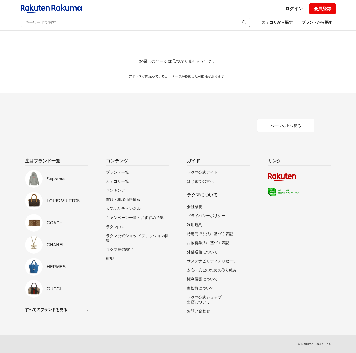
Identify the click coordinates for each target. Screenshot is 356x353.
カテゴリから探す (277, 22)
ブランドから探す (317, 22)
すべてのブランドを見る (46, 309)
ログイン (294, 8)
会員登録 (322, 8)
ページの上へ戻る (285, 126)
